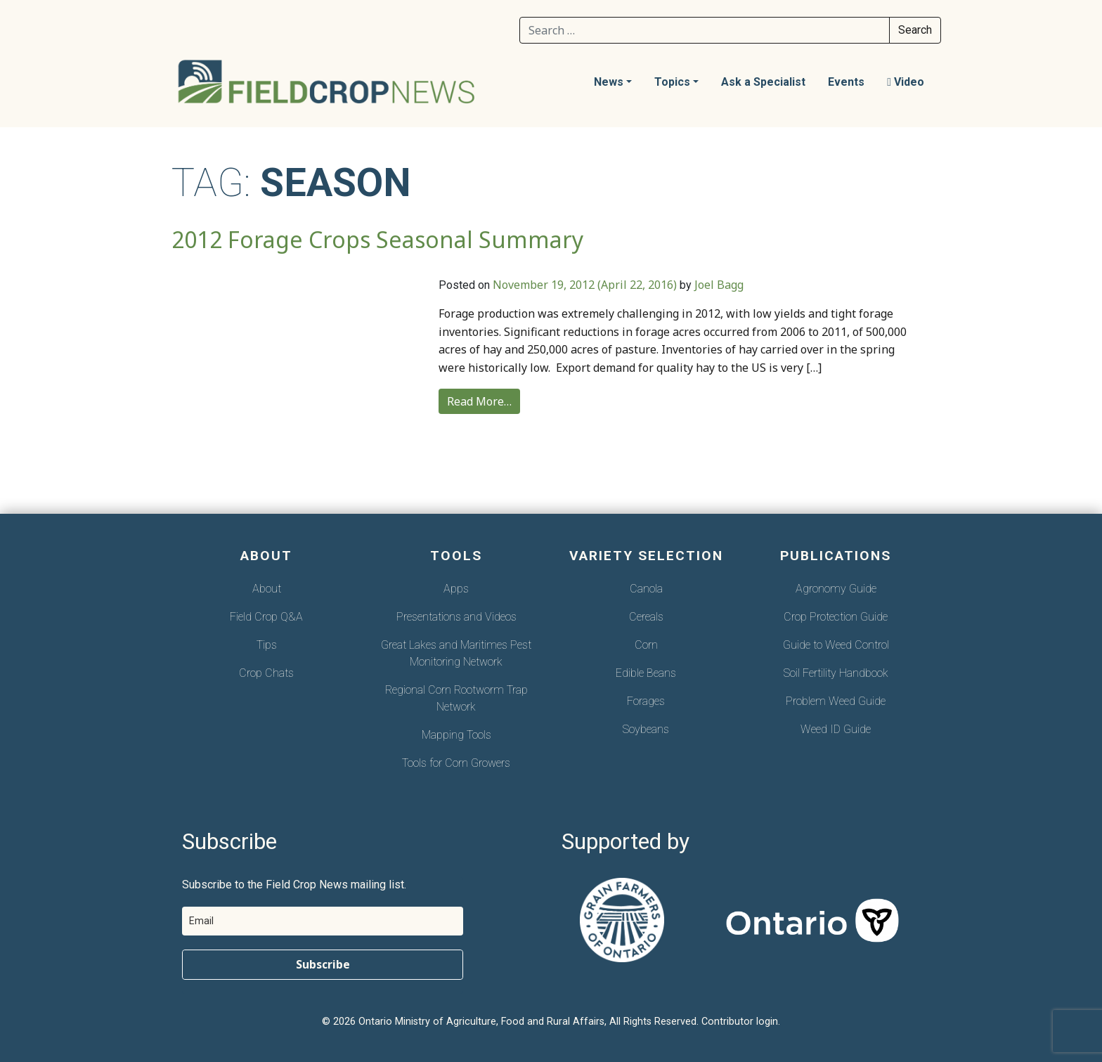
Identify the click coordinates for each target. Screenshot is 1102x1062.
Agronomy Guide (836, 588)
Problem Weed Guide (836, 701)
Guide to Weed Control (836, 645)
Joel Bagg (719, 284)
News (608, 82)
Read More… (479, 401)
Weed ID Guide (835, 729)
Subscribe (323, 964)
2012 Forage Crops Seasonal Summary (377, 239)
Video (905, 82)
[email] (322, 921)
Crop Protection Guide (836, 616)
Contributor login (739, 1022)
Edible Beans (646, 673)
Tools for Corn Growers (456, 763)
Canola (646, 588)
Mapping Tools (456, 735)
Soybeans (646, 729)
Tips (267, 645)
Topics (672, 82)
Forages (646, 701)
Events (846, 82)
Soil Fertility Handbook (836, 673)
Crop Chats (266, 673)
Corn (646, 645)
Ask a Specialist (763, 82)
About (266, 588)
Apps (456, 588)
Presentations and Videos (456, 616)
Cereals (646, 616)
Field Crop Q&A (266, 616)
